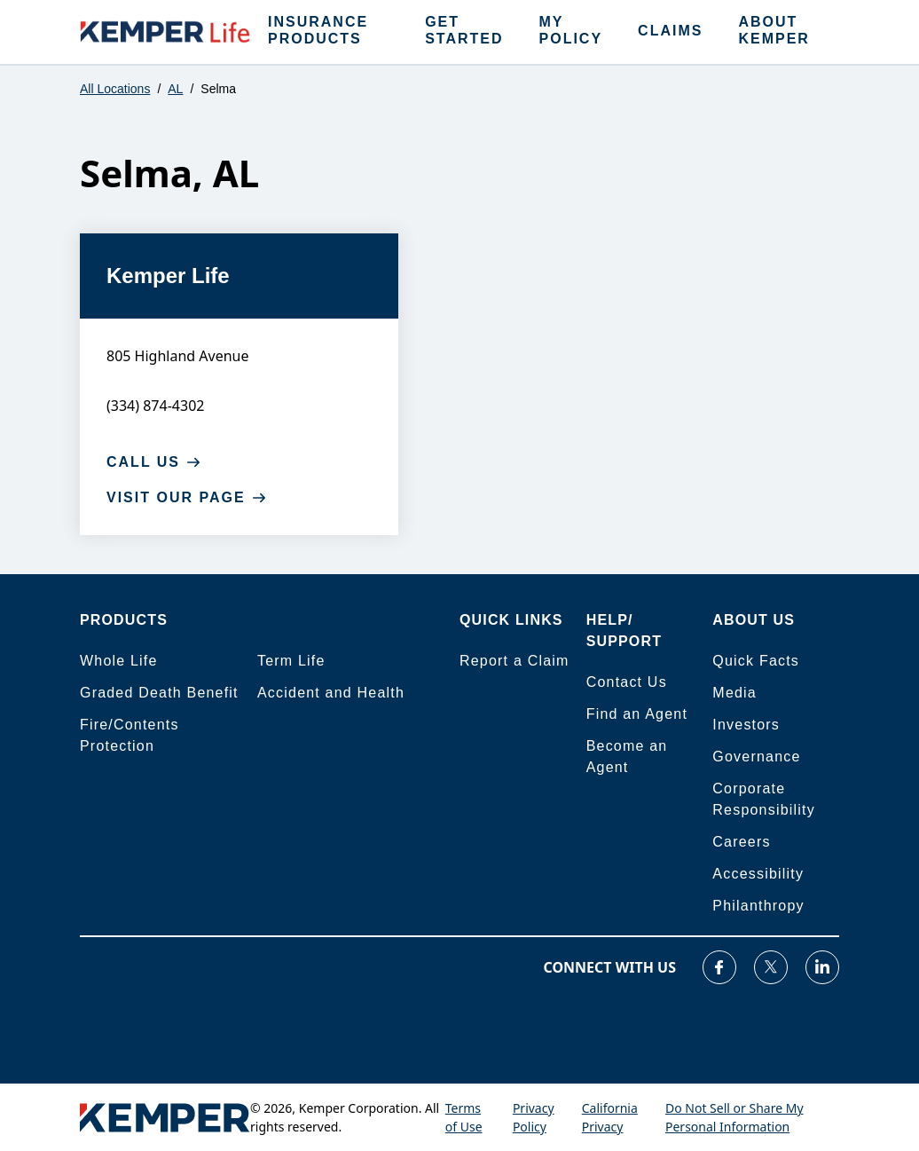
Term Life (291, 660)
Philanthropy (758, 905)
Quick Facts (755, 660)
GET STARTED (464, 30)
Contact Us (626, 682)
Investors (746, 724)
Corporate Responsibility (763, 799)
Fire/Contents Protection (129, 735)
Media (734, 692)
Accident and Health (331, 692)
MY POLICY (571, 30)
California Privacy (610, 1117)
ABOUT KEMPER (773, 30)
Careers (741, 841)
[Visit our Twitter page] (771, 967)
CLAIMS (670, 30)
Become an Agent (627, 756)
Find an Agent (636, 713)
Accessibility (758, 873)
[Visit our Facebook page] (719, 967)
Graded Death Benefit (159, 692)
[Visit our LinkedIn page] (822, 967)
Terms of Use (464, 1117)
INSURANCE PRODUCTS (318, 30)
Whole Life (119, 660)
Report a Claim (514, 660)
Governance (756, 756)
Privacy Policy (533, 1117)
